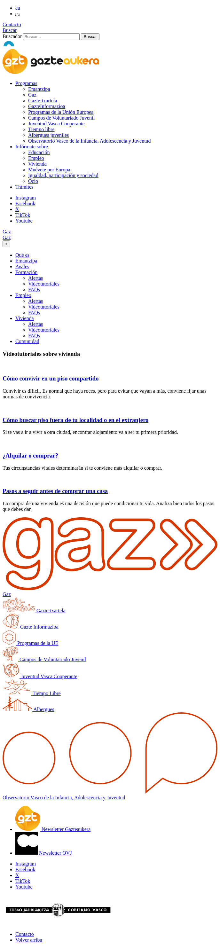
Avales (22, 266)
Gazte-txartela (42, 100)
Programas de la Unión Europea (60, 112)
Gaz (32, 95)
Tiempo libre (41, 129)
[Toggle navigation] (6, 243)
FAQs (34, 289)
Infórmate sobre (31, 146)
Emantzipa (39, 89)
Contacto (12, 24)
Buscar (10, 30)
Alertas (35, 278)
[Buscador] (51, 36)
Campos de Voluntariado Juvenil (61, 118)
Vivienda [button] (24, 318)
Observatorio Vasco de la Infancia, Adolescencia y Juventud (89, 141)
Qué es (22, 255)
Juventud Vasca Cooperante (56, 123)
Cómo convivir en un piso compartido (50, 378)
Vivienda (37, 164)
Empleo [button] (23, 295)
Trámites (24, 187)
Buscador (12, 36)
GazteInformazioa (46, 106)
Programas (26, 83)
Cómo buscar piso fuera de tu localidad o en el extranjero (75, 420)
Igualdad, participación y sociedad (63, 175)
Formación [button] (26, 272)
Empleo (36, 158)
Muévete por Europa (49, 169)
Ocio (33, 181)
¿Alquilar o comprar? (30, 455)
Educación (39, 152)
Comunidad (27, 341)
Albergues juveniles (48, 135)
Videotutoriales (43, 283)
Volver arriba (28, 940)
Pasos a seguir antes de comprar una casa (55, 491)
